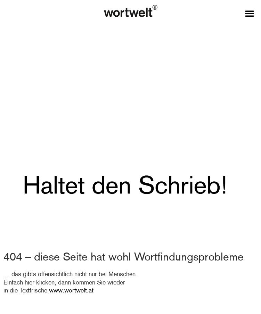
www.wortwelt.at (71, 290)
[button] (249, 13)
